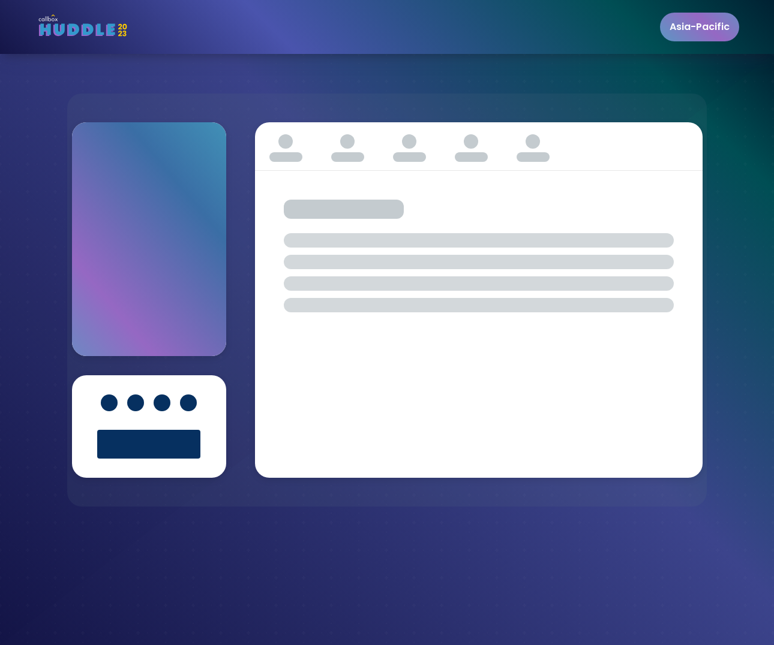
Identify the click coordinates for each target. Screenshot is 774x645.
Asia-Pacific (700, 27)
